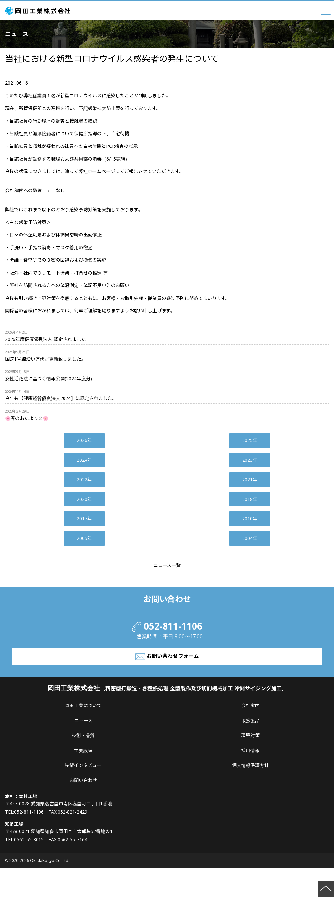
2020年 (84, 499)
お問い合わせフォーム (167, 657)
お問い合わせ (83, 780)
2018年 (249, 499)
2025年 (249, 440)
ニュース (83, 720)
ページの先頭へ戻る (326, 889)
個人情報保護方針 (250, 765)
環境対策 (250, 735)
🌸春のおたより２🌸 (26, 418)
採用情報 (250, 750)
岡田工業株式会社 (39, 11)
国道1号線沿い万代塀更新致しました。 (45, 359)
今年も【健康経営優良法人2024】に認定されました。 (61, 398)
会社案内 (250, 705)
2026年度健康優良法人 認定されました (45, 339)
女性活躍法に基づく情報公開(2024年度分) (48, 378)
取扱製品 (250, 720)
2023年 (249, 460)
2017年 (84, 518)
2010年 (249, 518)
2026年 (84, 440)
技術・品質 (83, 735)
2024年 (84, 460)
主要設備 (83, 750)
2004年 (249, 538)
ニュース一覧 (167, 565)
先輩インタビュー (83, 765)
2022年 (84, 479)
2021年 (249, 479)
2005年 (84, 538)
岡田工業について (83, 705)
